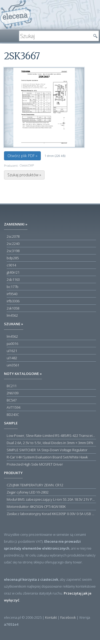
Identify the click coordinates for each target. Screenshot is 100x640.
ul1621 (12, 350)
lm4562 (12, 315)
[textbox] (55, 36)
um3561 (13, 365)
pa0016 (12, 343)
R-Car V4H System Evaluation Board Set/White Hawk (47, 457)
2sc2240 (13, 243)
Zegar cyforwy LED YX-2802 (28, 492)
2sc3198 (13, 250)
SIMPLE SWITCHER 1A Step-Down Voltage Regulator (47, 449)
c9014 (11, 265)
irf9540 (12, 293)
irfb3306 (13, 301)
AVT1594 (13, 407)
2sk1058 (13, 308)
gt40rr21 (13, 272)
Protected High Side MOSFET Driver (35, 464)
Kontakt (51, 617)
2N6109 (12, 393)
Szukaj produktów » (24, 174)
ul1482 (12, 357)
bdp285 (13, 258)
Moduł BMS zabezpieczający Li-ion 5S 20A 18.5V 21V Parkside (51, 499)
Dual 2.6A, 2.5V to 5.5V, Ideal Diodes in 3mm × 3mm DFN (50, 442)
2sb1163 (13, 279)
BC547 (12, 400)
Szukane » (13, 323)
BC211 (12, 385)
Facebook (68, 617)
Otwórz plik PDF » (22, 155)
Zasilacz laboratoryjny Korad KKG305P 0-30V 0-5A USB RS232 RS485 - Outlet (51, 513)
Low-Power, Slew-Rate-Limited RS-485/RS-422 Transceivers (51, 435)
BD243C (13, 414)
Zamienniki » (15, 224)
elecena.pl (16, 15)
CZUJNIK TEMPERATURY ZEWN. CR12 (35, 485)
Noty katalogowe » (23, 373)
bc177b (12, 286)
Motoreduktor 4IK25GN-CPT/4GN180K (36, 506)
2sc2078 (13, 236)
